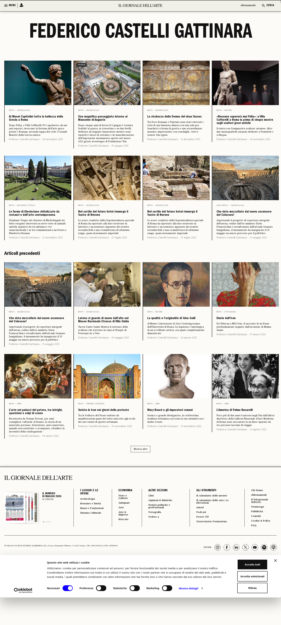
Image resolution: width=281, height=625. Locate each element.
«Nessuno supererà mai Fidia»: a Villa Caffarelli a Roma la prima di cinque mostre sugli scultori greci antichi (244, 129)
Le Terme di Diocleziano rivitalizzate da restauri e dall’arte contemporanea (37, 231)
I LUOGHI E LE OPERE (89, 543)
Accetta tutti (242, 589)
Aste (118, 559)
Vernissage (257, 559)
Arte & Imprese (121, 566)
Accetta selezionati (242, 601)
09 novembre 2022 (121, 468)
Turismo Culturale (87, 572)
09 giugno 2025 (119, 156)
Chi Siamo (257, 541)
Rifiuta (242, 613)
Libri (19, 438)
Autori (198, 559)
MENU (12, 5)
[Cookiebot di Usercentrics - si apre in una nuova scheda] (23, 618)
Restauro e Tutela (26, 218)
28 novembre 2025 (52, 150)
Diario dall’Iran (233, 343)
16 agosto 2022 (258, 472)
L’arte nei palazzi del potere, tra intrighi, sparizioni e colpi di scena (32, 454)
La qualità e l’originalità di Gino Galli (174, 346)
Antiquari (121, 554)
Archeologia (23, 110)
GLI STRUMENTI (204, 541)
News (11, 110)
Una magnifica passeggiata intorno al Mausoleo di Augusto (103, 124)
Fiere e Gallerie (121, 548)
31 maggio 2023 (258, 261)
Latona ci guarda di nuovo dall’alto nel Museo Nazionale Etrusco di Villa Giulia (107, 351)
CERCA (270, 5)
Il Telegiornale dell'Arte (260, 552)
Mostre (228, 110)
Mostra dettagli (188, 617)
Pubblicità (257, 564)
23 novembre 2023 (52, 261)
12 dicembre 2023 (190, 147)
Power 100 (201, 569)
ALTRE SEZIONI (155, 541)
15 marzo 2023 (258, 360)
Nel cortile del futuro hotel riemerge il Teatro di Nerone (107, 231)
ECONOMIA (122, 541)
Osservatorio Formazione (212, 574)
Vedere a (152, 569)
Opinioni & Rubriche (160, 551)
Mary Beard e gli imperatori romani (167, 448)
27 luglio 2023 (119, 261)
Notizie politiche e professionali (158, 558)
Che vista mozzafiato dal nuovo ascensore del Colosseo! (243, 231)
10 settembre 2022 (191, 468)
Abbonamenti (246, 5)
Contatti (255, 569)
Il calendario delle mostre (212, 546)
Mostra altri (140, 499)
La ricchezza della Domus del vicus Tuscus (175, 121)
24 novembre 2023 (260, 158)
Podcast (199, 564)
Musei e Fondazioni (88, 564)
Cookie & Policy (261, 574)
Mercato (121, 572)
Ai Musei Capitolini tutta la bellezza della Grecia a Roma (37, 124)
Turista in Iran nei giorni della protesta (105, 448)
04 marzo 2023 (50, 486)
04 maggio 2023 (120, 377)
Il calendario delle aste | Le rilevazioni (213, 553)
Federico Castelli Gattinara (24, 150)
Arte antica (222, 218)
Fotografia (230, 335)
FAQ (253, 579)
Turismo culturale (95, 438)
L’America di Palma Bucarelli (237, 448)
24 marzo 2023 (189, 369)
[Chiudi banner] (275, 586)
